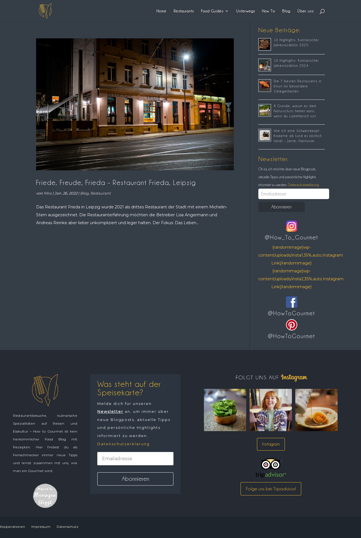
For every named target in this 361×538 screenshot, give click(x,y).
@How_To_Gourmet (291, 237)
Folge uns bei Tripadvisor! (271, 488)
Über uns (305, 11)
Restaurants (183, 11)
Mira (48, 193)
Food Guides (212, 11)
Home (161, 11)
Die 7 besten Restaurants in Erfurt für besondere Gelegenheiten (298, 86)
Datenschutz (67, 526)
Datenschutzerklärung (303, 185)
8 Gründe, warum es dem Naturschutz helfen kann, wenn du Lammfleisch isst (295, 111)
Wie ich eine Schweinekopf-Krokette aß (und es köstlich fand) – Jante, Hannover (298, 136)
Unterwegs (245, 11)
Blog (286, 11)
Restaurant (100, 193)
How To (268, 11)
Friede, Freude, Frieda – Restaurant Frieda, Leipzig (116, 182)
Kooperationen (12, 526)
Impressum (40, 526)
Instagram (271, 444)
